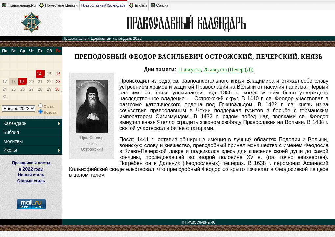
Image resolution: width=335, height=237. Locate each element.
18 (14, 81)
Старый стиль (31, 181)
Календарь (15, 123)
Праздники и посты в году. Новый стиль (31, 169)
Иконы (10, 150)
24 (4, 89)
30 (57, 89)
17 (4, 81)
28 (40, 89)
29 (49, 89)
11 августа (189, 69)
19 (21, 81)
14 (39, 74)
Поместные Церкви (58, 5)
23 (58, 81)
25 (14, 89)
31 (4, 96)
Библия (11, 132)
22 (49, 81)
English (138, 5)
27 (31, 89)
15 (49, 74)
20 (31, 81)
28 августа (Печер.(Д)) (228, 69)
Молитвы (13, 141)
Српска (159, 5)
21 (40, 81)
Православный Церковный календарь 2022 (102, 38)
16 (58, 74)
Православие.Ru (19, 5)
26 (22, 89)
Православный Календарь (103, 5)
